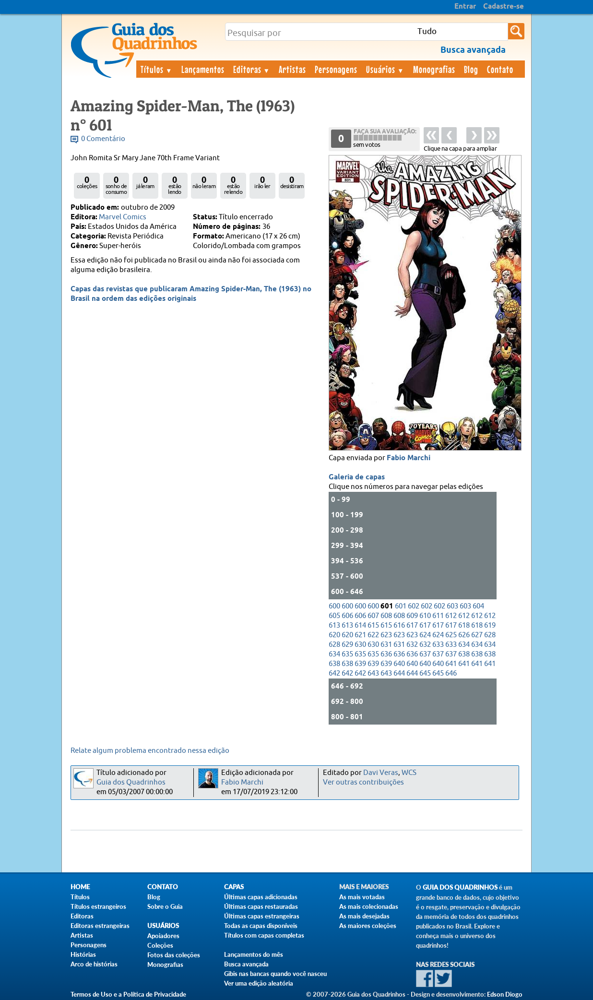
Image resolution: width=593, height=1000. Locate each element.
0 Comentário (103, 138)
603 (452, 606)
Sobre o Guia (165, 906)
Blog (471, 69)
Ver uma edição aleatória (258, 983)
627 (477, 635)
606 (347, 615)
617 (412, 625)
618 (464, 625)
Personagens (336, 69)
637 (425, 654)
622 (373, 635)
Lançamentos (203, 69)
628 (490, 635)
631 (386, 644)
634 (464, 644)
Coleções (160, 945)
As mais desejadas (364, 916)
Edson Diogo (504, 994)
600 (334, 606)
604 (478, 606)
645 (425, 673)
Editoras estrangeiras (100, 925)
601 (400, 606)
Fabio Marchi (408, 458)
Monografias (434, 69)
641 (451, 663)
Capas (234, 887)
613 (334, 625)
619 (490, 625)
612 (451, 615)
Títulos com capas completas (264, 935)
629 (347, 644)
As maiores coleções (367, 925)
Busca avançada (246, 964)
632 (412, 644)
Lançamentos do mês (253, 954)
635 (347, 654)
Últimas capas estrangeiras (261, 916)
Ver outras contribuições (363, 782)
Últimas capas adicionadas (260, 897)
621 (360, 635)
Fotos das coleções (173, 955)
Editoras (252, 69)
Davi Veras (380, 772)
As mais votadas (362, 897)
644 (399, 673)
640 (399, 663)
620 (334, 635)
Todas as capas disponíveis (260, 925)
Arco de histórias (94, 964)
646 (451, 673)
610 (425, 615)
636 (386, 654)
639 (360, 663)
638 (464, 654)
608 (386, 615)
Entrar (465, 7)
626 (464, 635)
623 (386, 635)
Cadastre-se (503, 7)
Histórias (83, 954)
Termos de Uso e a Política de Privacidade (128, 994)
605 (334, 615)
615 (373, 625)
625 (451, 635)
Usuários (385, 69)
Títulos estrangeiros (98, 906)
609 (412, 615)
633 (438, 644)
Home (80, 887)
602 (413, 606)
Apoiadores (163, 936)
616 (399, 625)
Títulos (157, 69)
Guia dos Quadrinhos (131, 782)
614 (360, 625)
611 (438, 615)
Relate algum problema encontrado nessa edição (150, 750)
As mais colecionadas (368, 906)
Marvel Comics (122, 217)
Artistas (292, 69)
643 (373, 673)
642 (334, 673)
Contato (500, 69)
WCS (409, 772)
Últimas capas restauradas (261, 906)
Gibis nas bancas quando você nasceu (275, 973)
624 (425, 635)
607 (373, 615)
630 (360, 644)
